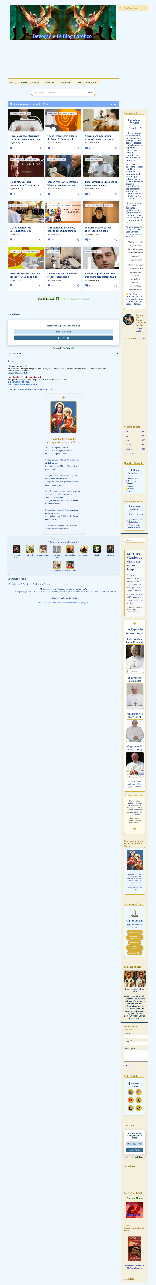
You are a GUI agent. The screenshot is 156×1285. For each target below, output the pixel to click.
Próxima (85, 299)
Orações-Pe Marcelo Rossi (24, 82)
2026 (126, 431)
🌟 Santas (130, 486)
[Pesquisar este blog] (135, 8)
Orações (49, 82)
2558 (77, 299)
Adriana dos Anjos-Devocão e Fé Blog (141, 320)
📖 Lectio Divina (132, 478)
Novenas (65, 82)
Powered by (63, 348)
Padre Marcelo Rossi (19, 382)
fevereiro (129, 445)
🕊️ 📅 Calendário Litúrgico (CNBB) (133, 526)
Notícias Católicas (87, 82)
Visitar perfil (139, 330)
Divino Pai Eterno (135, 932)
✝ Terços (129, 491)
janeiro (129, 449)
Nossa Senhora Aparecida (135, 937)
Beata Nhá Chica (134, 953)
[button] (40, 148)
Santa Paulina (134, 942)
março (128, 440)
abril (128, 436)
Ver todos (113, 104)
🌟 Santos (130, 489)
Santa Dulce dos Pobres (134, 948)
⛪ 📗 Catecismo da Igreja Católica (134, 521)
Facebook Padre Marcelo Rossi (24, 384)
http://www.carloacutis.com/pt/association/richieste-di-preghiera (63, 603)
